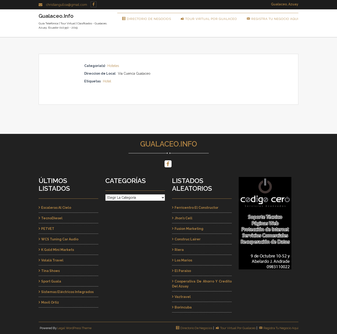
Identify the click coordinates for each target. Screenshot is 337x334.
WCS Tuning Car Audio (59, 239)
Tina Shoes (50, 271)
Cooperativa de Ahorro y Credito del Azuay (202, 283)
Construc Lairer (188, 239)
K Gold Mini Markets (57, 250)
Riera (179, 250)
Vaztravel (183, 297)
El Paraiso (183, 271)
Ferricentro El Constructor (196, 207)
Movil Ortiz (50, 302)
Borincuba (183, 307)
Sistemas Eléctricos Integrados (67, 292)
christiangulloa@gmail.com (66, 5)
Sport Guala (51, 281)
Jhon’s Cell (183, 218)
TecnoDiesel (51, 218)
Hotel (107, 81)
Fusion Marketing (189, 229)
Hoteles (113, 66)
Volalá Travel (52, 260)
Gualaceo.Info (168, 144)
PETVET (47, 229)
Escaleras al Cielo (56, 207)
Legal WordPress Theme (74, 328)
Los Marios (183, 260)
